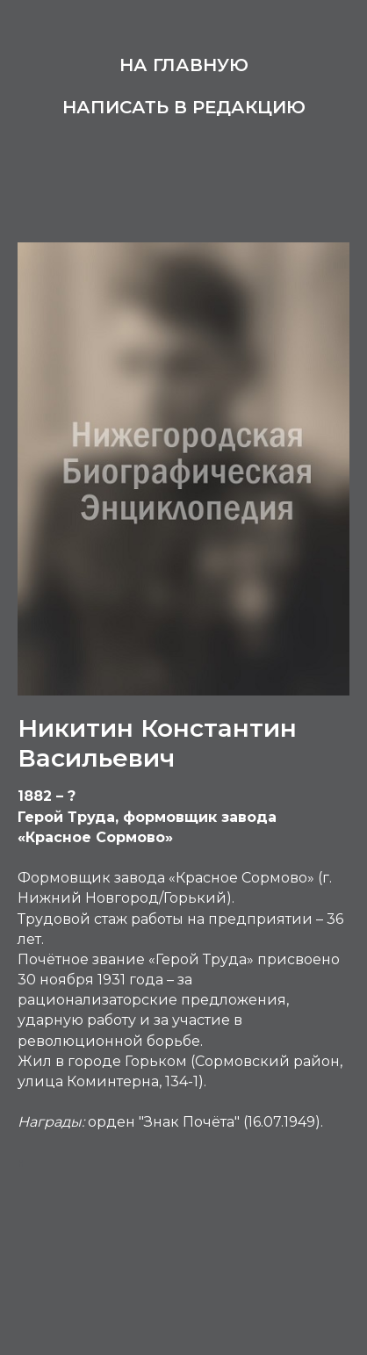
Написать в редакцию (184, 107)
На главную (183, 65)
